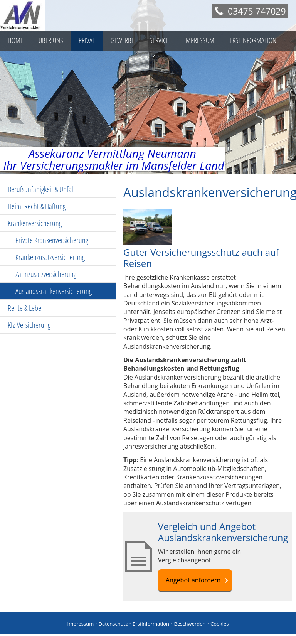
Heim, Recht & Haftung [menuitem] (37, 206)
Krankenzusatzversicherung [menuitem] (50, 257)
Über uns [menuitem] (51, 40)
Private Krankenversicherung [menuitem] (51, 240)
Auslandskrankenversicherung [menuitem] (53, 291)
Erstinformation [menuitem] (253, 40)
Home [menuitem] (15, 40)
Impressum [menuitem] (199, 40)
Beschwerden (190, 623)
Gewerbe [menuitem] (122, 40)
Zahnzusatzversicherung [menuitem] (45, 274)
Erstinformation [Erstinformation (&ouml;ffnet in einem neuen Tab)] (151, 623)
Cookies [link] (219, 623)
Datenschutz (113, 623)
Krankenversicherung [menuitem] (35, 223)
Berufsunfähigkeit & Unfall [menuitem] (41, 189)
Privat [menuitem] (87, 40)
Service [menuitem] (159, 40)
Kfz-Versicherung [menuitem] (29, 325)
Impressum (80, 623)
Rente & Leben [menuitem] (26, 308)
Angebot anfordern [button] (193, 580)
